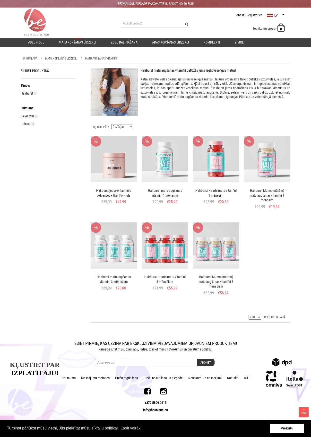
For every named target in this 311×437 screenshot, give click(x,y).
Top (303, 411)
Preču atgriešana (126, 378)
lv (275, 15)
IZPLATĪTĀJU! (35, 373)
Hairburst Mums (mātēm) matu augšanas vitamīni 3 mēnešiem (216, 281)
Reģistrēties (254, 15)
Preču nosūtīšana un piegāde (163, 378)
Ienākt (239, 15)
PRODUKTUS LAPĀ (273, 317)
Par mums (69, 378)
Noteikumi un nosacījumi (205, 378)
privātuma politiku (200, 349)
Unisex (27, 124)
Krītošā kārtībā (137, 126)
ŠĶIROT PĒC (100, 127)
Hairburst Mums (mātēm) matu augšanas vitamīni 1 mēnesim (267, 195)
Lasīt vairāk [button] (130, 428)
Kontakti (232, 378)
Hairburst (29, 93)
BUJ (247, 378)
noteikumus (175, 349)
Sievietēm (29, 116)
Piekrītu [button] (287, 428)
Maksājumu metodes (95, 378)
